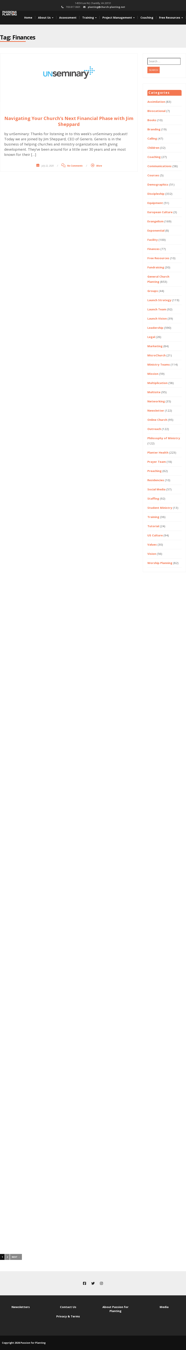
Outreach (154, 429)
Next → (16, 1256)
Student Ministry (159, 508)
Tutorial (153, 526)
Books (151, 120)
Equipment (155, 203)
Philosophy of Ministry (163, 438)
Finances (153, 249)
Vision (151, 554)
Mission (152, 374)
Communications (159, 166)
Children (153, 148)
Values (152, 544)
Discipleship (155, 194)
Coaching (146, 17)
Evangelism (155, 221)
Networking (156, 401)
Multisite (153, 392)
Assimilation (156, 102)
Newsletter (155, 410)
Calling (152, 138)
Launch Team (156, 309)
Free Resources (171, 17)
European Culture (160, 212)
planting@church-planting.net (106, 7)
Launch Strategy (159, 300)
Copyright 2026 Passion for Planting (24, 1342)
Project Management (118, 17)
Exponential (155, 230)
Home (28, 17)
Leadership (155, 328)
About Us (45, 17)
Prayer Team (156, 462)
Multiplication (157, 383)
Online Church (157, 420)
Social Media (156, 489)
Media (164, 1307)
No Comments (75, 165)
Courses (153, 175)
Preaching (154, 471)
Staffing (153, 498)
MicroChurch (156, 355)
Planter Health (157, 452)
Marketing (155, 346)
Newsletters (21, 1307)
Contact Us (68, 1307)
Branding (153, 129)
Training (89, 17)
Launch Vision (157, 318)
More (99, 165)
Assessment (67, 17)
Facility (152, 240)
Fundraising (155, 267)
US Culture (155, 535)
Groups (152, 291)
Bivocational (156, 111)
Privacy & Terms (68, 1316)
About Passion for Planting (115, 1309)
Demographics (157, 184)
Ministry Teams (158, 364)
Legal (151, 337)
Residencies (155, 480)
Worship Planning (159, 563)
